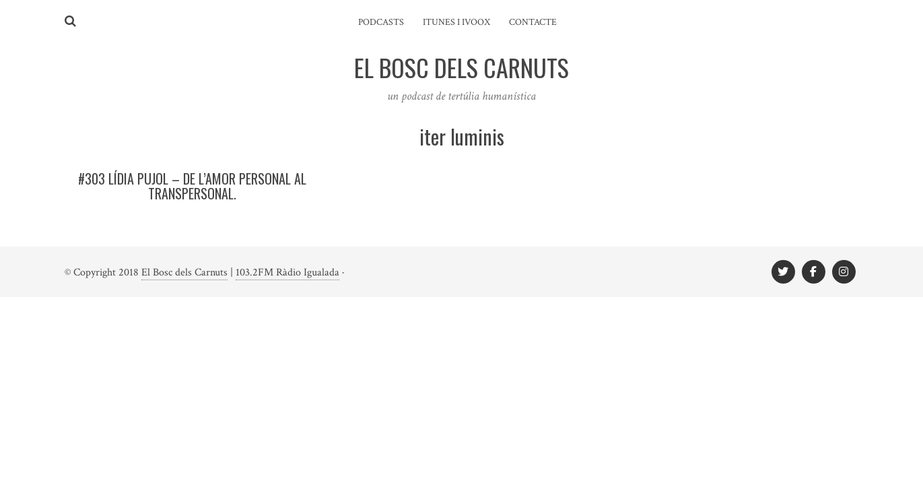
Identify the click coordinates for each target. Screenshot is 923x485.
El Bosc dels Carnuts (184, 272)
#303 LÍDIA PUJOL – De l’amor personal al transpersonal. (192, 185)
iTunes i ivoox (456, 22)
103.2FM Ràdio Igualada (287, 272)
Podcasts (381, 22)
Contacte (533, 22)
